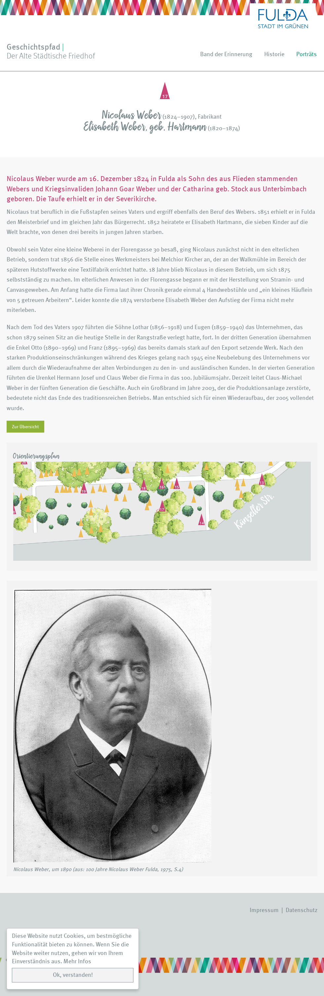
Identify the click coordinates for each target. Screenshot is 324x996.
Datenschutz (301, 910)
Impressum (264, 910)
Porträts (306, 54)
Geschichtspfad (51, 51)
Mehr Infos (77, 961)
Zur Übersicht (25, 427)
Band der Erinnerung (226, 54)
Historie (274, 54)
